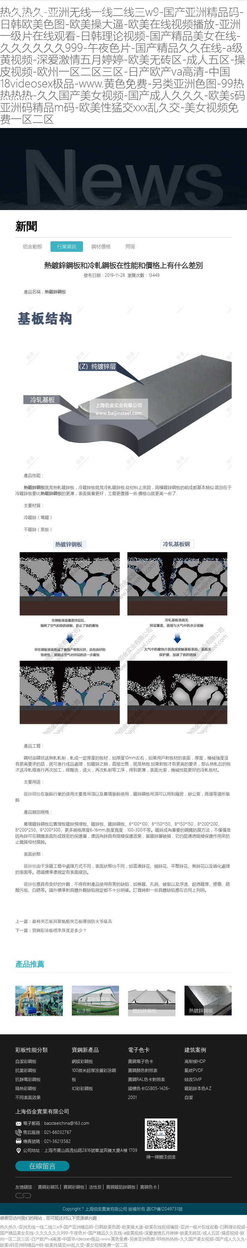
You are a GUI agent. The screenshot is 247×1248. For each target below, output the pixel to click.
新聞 (214, 11)
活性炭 (95, 1187)
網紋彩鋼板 (82, 1061)
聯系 (233, 11)
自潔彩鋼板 (25, 1061)
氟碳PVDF (193, 1070)
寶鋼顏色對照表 (142, 1070)
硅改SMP (193, 1079)
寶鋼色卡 (148, 1187)
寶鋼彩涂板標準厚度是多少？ (59, 930)
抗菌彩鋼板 (25, 1070)
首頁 (103, 11)
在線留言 (42, 1166)
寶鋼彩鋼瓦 (48, 1187)
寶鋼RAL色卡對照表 (146, 1079)
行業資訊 (66, 246)
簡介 (121, 11)
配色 (177, 11)
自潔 (188, 1097)
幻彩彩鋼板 (82, 1088)
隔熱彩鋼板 (25, 1088)
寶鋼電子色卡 (140, 1061)
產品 (140, 11)
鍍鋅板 (30, 866)
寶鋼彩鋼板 (73, 1187)
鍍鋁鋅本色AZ (198, 1088)
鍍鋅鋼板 (32, 794)
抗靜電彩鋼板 (28, 1079)
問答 (130, 246)
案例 (196, 11)
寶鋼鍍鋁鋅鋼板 (121, 1187)
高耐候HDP (195, 1061)
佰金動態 (32, 246)
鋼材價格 (101, 246)
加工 (158, 11)
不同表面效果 (28, 1097)
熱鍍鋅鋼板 (55, 291)
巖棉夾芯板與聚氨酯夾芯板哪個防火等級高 (72, 921)
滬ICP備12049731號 (164, 1209)
